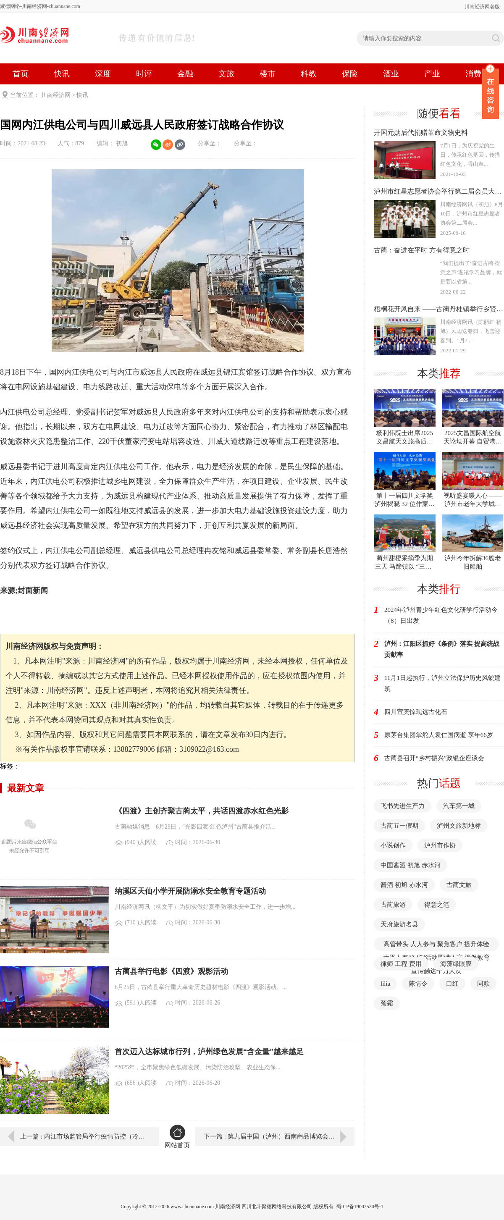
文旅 (226, 73)
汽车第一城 (459, 806)
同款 (483, 983)
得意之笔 (436, 904)
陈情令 (418, 983)
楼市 (268, 73)
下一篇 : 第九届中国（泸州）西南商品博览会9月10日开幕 (279, 1136)
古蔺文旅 (459, 885)
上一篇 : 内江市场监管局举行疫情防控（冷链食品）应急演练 (83, 1136)
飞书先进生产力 (403, 806)
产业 (432, 73)
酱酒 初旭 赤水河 (404, 885)
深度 (103, 73)
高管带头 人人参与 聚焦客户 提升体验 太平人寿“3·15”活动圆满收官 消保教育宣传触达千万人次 (436, 957)
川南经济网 (56, 95)
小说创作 (393, 845)
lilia (385, 983)
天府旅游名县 (399, 924)
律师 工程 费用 (401, 963)
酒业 (391, 73)
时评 (144, 73)
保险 (350, 73)
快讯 (62, 73)
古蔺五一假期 (399, 825)
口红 (452, 983)
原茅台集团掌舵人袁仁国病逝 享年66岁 (438, 735)
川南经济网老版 (482, 7)
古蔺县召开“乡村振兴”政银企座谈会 (434, 758)
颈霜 (387, 1003)
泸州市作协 (440, 845)
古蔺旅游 (393, 904)
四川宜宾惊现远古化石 (415, 711)
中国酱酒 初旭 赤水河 (411, 865)
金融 (185, 73)
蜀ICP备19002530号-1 (359, 1207)
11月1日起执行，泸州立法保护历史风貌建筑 (442, 683)
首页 (21, 73)
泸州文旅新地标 (459, 825)
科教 (309, 73)
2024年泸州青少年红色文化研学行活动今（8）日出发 (441, 615)
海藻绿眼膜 (456, 963)
